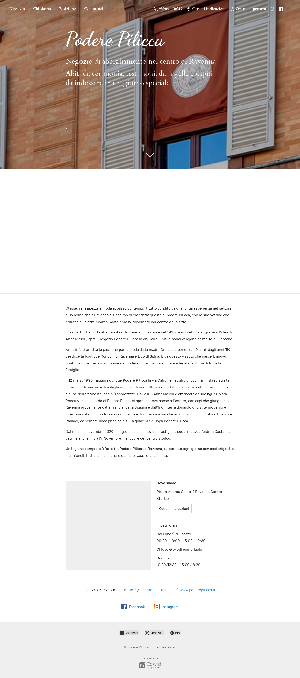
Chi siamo (42, 9)
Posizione (67, 9)
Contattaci (93, 9)
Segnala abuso (165, 647)
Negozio (17, 9)
